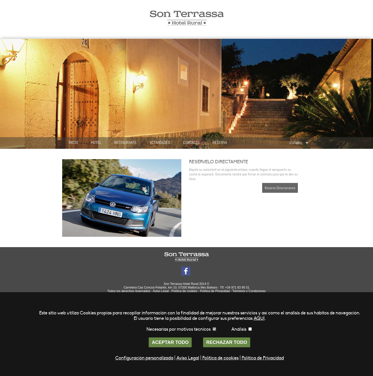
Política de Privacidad (215, 291)
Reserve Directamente (280, 188)
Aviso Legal (161, 291)
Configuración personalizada (144, 358)
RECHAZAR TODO (226, 342)
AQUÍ (259, 318)
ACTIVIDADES (160, 142)
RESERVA (220, 142)
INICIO (73, 142)
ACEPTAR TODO (170, 342)
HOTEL (96, 142)
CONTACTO (191, 142)
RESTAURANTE (125, 142)
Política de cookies (184, 291)
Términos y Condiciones (249, 291)
